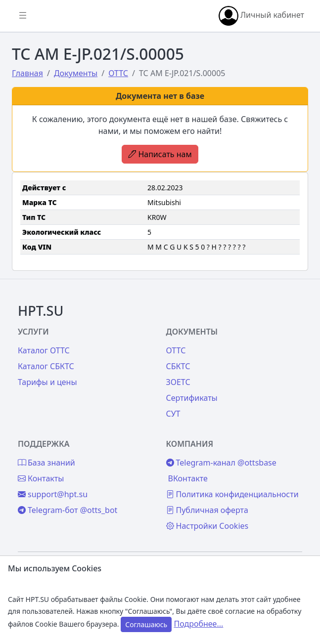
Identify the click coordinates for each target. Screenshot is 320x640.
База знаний (46, 462)
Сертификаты (192, 397)
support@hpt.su (53, 494)
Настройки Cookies (207, 525)
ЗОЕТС (178, 382)
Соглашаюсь (146, 624)
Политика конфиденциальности (232, 494)
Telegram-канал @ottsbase (221, 462)
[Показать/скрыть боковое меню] (23, 15)
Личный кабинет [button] (261, 16)
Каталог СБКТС (46, 366)
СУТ (173, 413)
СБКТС (178, 366)
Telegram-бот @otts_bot (67, 510)
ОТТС (176, 350)
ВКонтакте (188, 478)
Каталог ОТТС (44, 350)
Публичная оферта (207, 510)
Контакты (41, 478)
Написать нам (160, 154)
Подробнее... (198, 623)
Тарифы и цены (47, 382)
